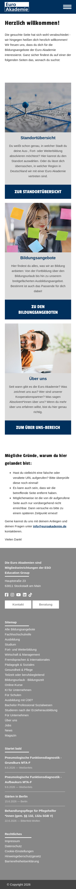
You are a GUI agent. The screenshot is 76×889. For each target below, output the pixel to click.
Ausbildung (12, 639)
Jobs (8, 725)
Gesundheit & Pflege (19, 669)
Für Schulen (13, 695)
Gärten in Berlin (16, 796)
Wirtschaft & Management (22, 654)
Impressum (12, 841)
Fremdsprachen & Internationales (27, 659)
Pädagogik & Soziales (19, 664)
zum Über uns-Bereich (38, 427)
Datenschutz (13, 846)
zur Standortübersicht (38, 191)
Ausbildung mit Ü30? (19, 700)
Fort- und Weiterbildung (20, 649)
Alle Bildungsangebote (20, 629)
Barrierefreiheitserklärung (22, 861)
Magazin (10, 735)
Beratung (45, 604)
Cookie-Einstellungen (19, 851)
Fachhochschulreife (18, 634)
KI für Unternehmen (18, 690)
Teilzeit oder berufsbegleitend (24, 674)
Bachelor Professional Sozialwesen (28, 705)
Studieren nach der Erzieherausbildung (31, 710)
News (9, 730)
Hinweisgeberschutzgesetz (23, 856)
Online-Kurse (14, 685)
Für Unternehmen (17, 715)
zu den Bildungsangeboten (38, 309)
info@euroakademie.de (49, 526)
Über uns (11, 720)
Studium (10, 644)
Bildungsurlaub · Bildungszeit (24, 679)
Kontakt (18, 604)
